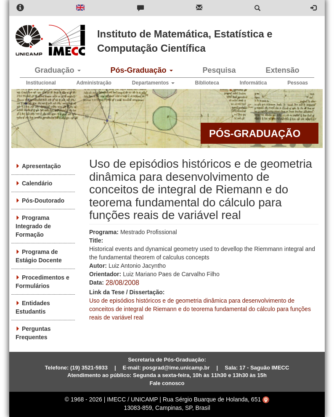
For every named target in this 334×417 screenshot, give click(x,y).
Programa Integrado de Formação (33, 226)
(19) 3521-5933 (89, 367)
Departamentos (153, 83)
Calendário (37, 183)
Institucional (41, 83)
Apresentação (41, 166)
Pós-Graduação (141, 70)
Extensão (282, 70)
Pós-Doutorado (43, 200)
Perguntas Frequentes (33, 332)
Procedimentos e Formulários (42, 281)
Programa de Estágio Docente (39, 256)
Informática (253, 83)
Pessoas (297, 83)
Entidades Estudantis (33, 307)
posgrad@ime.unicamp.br (176, 367)
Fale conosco (166, 383)
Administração (94, 83)
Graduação (57, 70)
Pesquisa (219, 70)
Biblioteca (207, 83)
